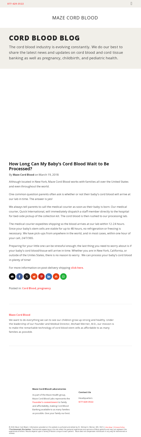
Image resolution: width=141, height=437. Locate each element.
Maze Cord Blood (24, 174)
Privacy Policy (121, 427)
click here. (78, 267)
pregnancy (46, 288)
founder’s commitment (45, 402)
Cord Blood (29, 288)
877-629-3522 (16, 3)
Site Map (109, 427)
